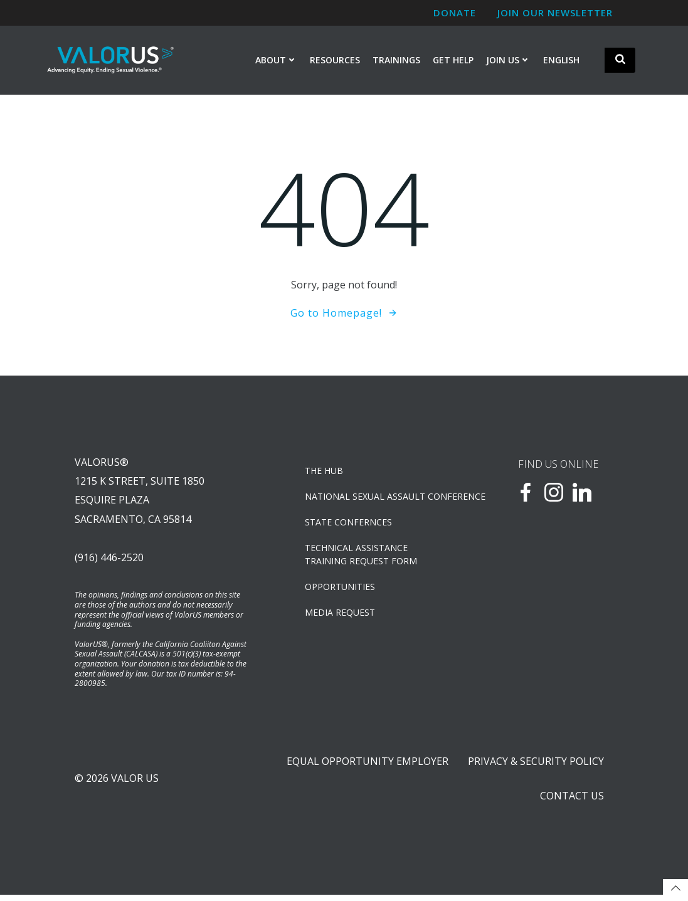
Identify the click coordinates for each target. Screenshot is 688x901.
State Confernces (349, 524)
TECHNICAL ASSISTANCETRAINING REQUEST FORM (361, 556)
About (276, 60)
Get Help (453, 60)
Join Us (508, 60)
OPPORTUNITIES (340, 588)
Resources (335, 60)
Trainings (396, 60)
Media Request (340, 614)
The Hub (324, 472)
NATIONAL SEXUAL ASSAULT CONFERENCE (376, 498)
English (561, 60)
